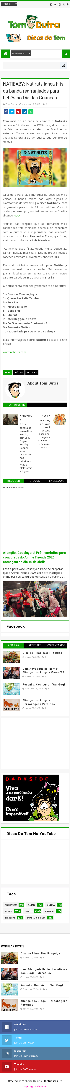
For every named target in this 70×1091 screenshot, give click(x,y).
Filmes (8, 911)
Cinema (50, 904)
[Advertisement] (31, 743)
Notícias (32, 372)
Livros (28, 911)
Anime (31, 904)
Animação (11, 904)
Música (19, 372)
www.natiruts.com (14, 352)
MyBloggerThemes (35, 1086)
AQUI (17, 215)
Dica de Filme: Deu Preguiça (42, 652)
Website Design (32, 1081)
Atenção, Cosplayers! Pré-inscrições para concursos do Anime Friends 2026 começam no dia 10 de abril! (34, 557)
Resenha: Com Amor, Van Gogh (44, 684)
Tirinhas (10, 917)
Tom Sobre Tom (36, 917)
